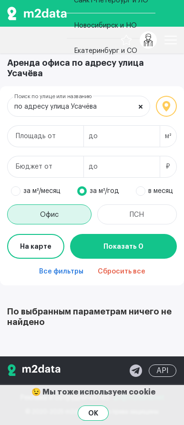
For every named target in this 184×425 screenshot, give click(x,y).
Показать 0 (123, 246)
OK (93, 413)
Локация (166, 106)
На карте (35, 246)
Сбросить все (121, 271)
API (162, 370)
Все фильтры (61, 271)
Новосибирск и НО (105, 25)
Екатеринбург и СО (105, 51)
